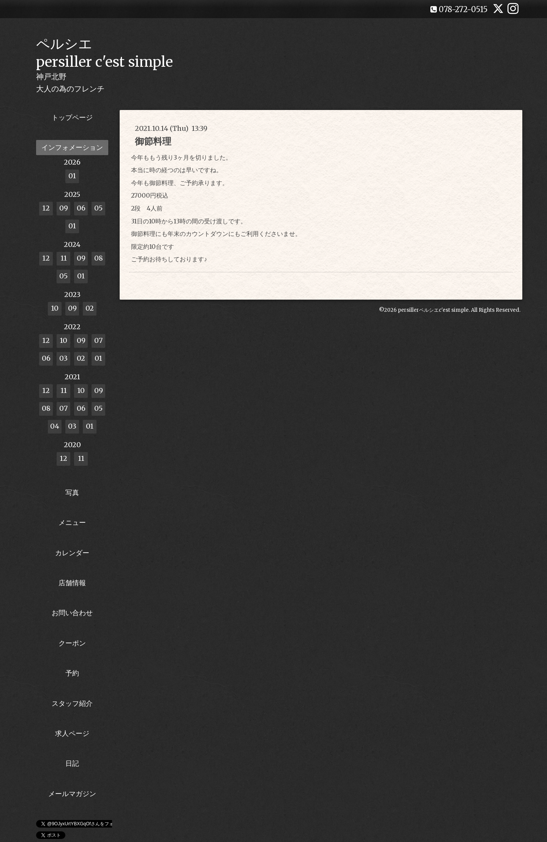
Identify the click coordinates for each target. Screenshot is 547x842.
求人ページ (72, 733)
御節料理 (153, 141)
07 (98, 340)
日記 (72, 763)
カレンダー (72, 552)
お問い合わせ (72, 612)
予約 (72, 673)
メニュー (72, 522)
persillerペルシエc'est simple (433, 310)
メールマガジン (72, 793)
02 (89, 308)
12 (46, 208)
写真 (72, 492)
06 (81, 208)
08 (98, 258)
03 (63, 358)
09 (63, 208)
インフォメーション (72, 147)
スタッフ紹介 (72, 703)
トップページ (72, 117)
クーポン (72, 643)
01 (72, 175)
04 (54, 426)
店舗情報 (72, 582)
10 (54, 308)
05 (98, 208)
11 (63, 258)
